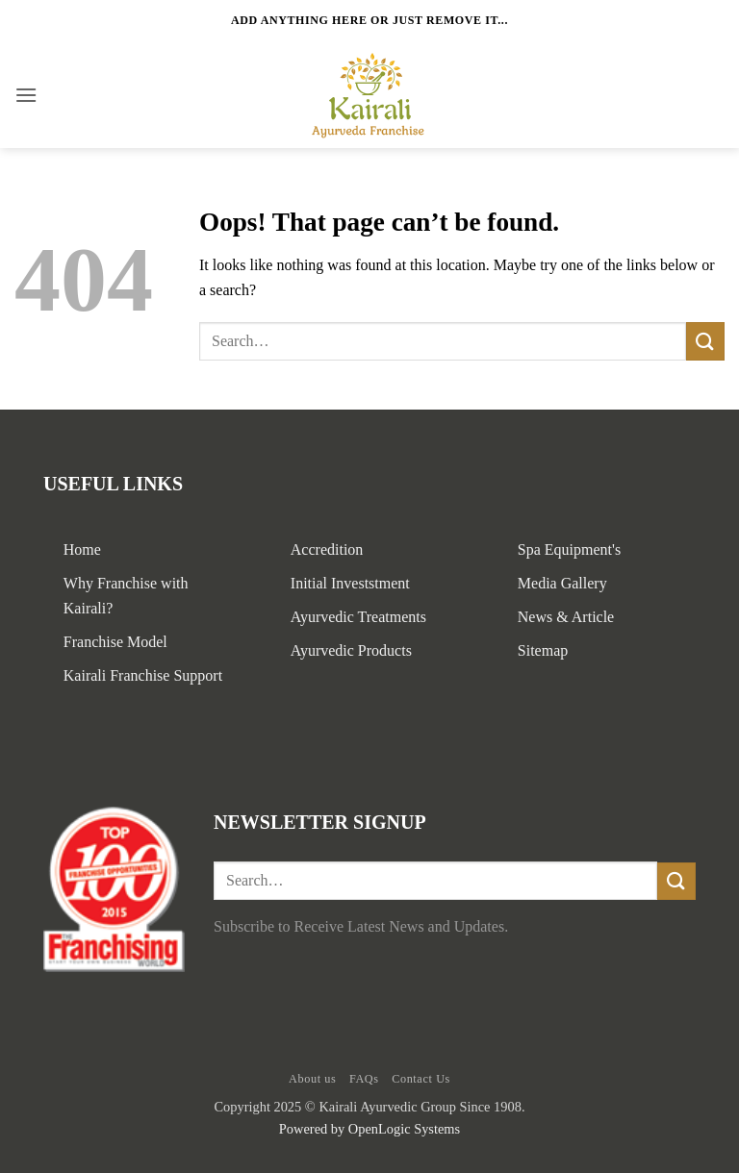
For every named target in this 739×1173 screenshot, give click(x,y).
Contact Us (421, 1079)
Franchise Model (115, 642)
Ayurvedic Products (351, 650)
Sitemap (543, 650)
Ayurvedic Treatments (358, 617)
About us (312, 1079)
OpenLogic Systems (404, 1128)
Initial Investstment (350, 583)
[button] (26, 94)
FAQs (364, 1079)
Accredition (327, 549)
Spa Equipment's (569, 549)
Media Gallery (562, 583)
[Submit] (705, 341)
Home (82, 549)
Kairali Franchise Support (143, 675)
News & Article (566, 617)
